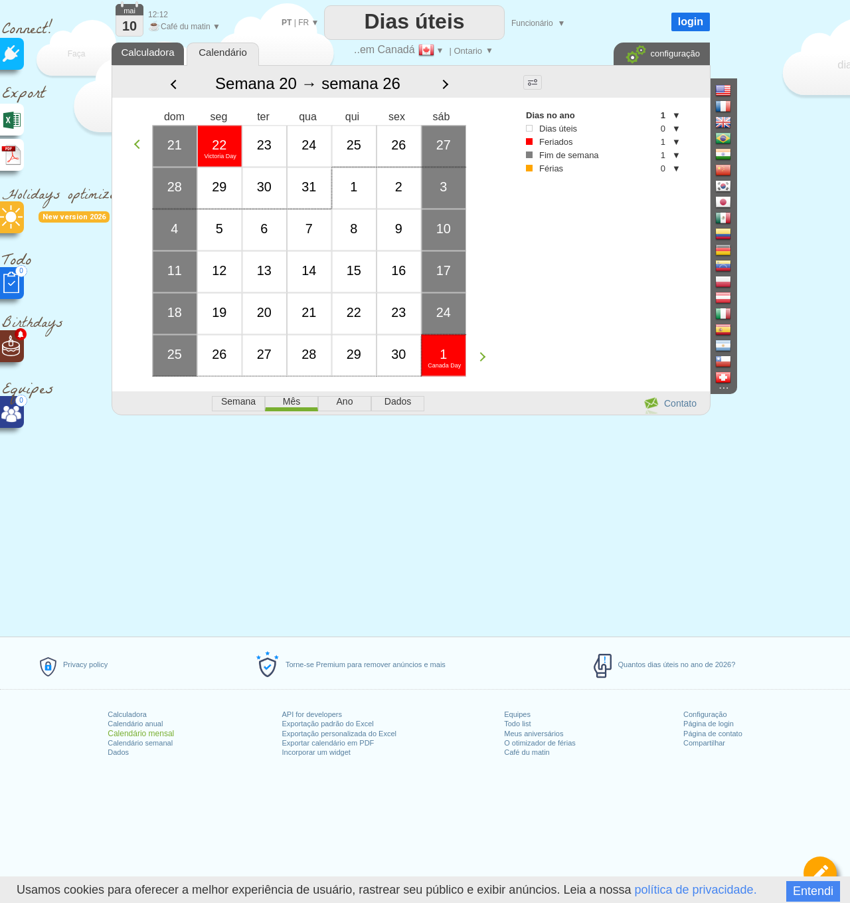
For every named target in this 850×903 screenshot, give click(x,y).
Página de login (708, 724)
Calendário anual (135, 724)
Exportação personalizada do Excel (339, 734)
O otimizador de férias (540, 743)
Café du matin (526, 752)
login (690, 21)
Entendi (813, 891)
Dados (118, 752)
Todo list (517, 724)
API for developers (312, 714)
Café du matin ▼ (184, 26)
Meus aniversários (533, 734)
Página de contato (712, 734)
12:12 (158, 14)
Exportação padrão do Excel (328, 724)
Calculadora (127, 714)
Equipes (517, 714)
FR (303, 22)
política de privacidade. (696, 889)
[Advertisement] (410, 524)
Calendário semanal (140, 743)
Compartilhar (704, 743)
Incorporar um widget (316, 752)
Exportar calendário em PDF (328, 743)
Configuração (704, 714)
